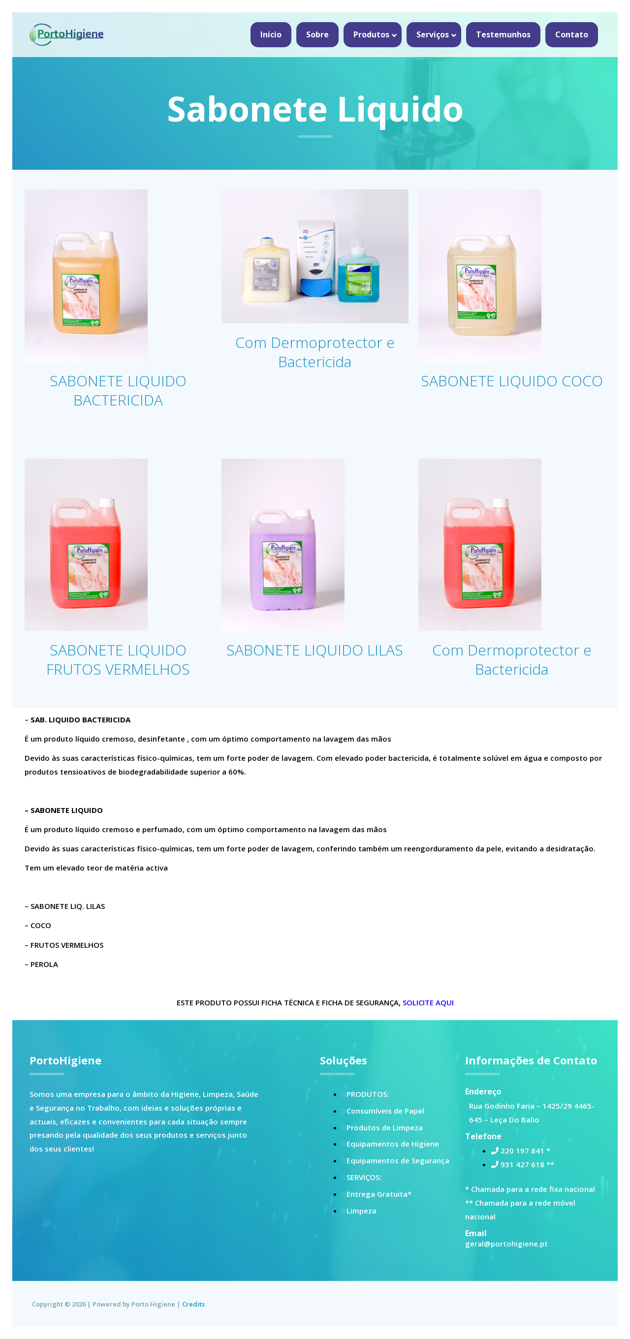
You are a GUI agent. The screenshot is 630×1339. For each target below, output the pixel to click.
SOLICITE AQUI (428, 1002)
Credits (193, 1304)
